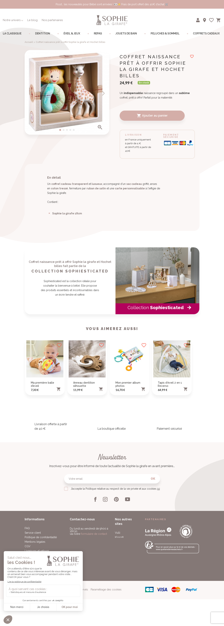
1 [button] (60, 130)
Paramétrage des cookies (106, 619)
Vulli (117, 580)
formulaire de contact (94, 581)
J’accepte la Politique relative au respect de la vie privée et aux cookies (115, 536)
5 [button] (74, 130)
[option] (67, 92)
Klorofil (119, 584)
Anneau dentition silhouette (84, 432)
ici (158, 536)
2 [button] (64, 130)
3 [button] (67, 130)
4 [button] (70, 130)
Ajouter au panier (152, 115)
